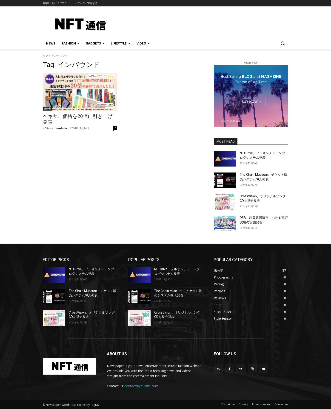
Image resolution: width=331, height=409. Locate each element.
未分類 (47, 108)
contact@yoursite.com (141, 386)
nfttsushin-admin (55, 128)
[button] (282, 43)
